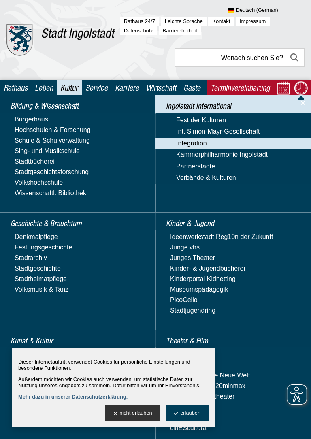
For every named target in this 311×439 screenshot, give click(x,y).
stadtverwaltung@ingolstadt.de (219, 427)
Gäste (191, 87)
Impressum (253, 21)
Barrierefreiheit (180, 31)
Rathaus (16, 87)
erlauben (187, 413)
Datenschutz (138, 31)
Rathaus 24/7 (139, 21)
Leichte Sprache (184, 21)
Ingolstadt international (72, 114)
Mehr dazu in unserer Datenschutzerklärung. (73, 397)
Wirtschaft (161, 87)
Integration (120, 114)
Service (96, 87)
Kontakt (221, 21)
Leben (44, 87)
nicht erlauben (132, 413)
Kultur (69, 87)
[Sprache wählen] (266, 10)
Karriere (127, 87)
